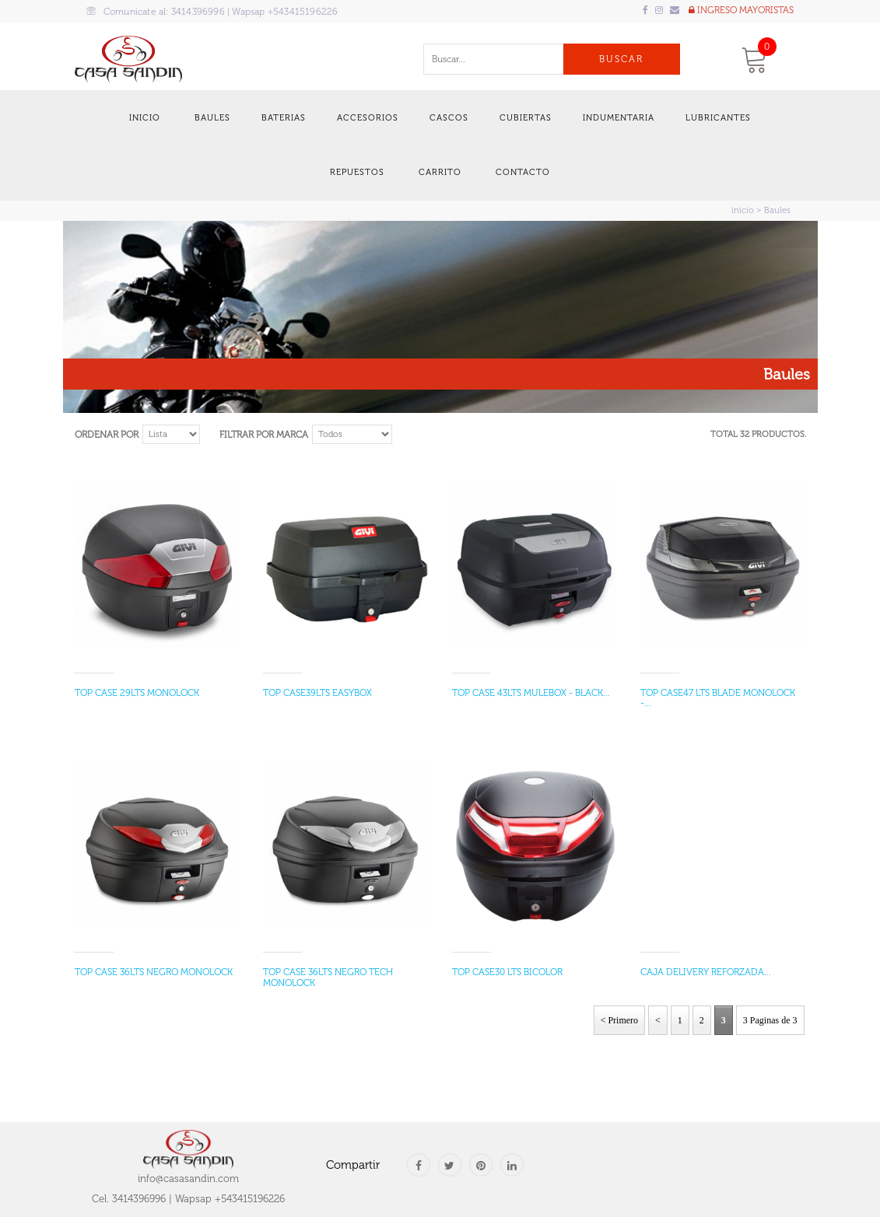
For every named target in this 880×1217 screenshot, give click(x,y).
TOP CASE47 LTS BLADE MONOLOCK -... (717, 697)
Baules (212, 118)
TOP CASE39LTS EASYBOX (317, 692)
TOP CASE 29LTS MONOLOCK (137, 692)
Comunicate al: (212, 11)
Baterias (283, 118)
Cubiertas (526, 118)
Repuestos (357, 172)
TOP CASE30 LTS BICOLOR (507, 972)
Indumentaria (618, 118)
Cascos (448, 118)
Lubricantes (718, 118)
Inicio (144, 118)
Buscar (621, 59)
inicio (742, 210)
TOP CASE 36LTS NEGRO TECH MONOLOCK (328, 977)
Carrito (440, 172)
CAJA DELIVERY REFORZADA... (705, 972)
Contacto (523, 172)
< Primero (619, 1020)
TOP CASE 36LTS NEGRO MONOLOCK (154, 972)
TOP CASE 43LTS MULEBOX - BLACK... (531, 692)
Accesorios (367, 118)
